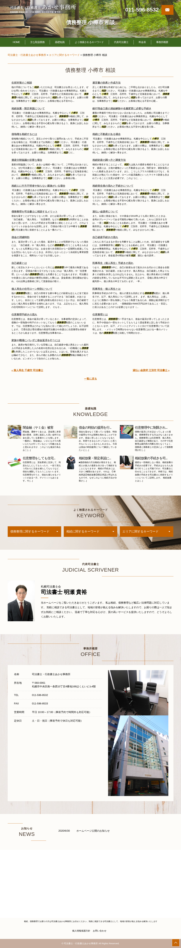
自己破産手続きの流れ (105, 237)
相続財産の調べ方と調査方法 (109, 160)
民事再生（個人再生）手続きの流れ (112, 263)
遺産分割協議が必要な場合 (26, 160)
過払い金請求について (105, 211)
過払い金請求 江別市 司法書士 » (151, 370)
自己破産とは (19, 263)
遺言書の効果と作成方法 (106, 82)
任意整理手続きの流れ (24, 314)
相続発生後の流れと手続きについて (112, 185)
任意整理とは (100, 314)
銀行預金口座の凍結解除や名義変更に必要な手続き (121, 108)
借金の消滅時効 (20, 237)
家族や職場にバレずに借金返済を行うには (35, 340)
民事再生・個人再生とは (106, 289)
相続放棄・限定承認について (28, 108)
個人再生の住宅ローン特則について (31, 289)
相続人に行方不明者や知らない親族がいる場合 (38, 185)
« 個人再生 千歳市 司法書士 (27, 370)
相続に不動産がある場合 (106, 134)
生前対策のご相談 (21, 82)
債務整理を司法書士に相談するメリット (34, 211)
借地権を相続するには (24, 134)
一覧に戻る (90, 378)
